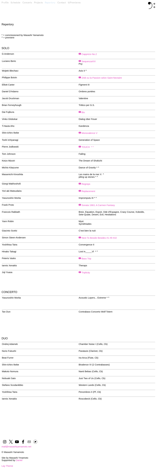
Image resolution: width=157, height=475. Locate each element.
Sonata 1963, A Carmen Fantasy (98, 205)
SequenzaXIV (88, 61)
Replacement (88, 191)
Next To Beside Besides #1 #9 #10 (99, 238)
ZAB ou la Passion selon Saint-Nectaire (102, 77)
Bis (83, 112)
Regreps (85, 184)
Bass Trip (86, 258)
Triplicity (85, 272)
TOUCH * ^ (87, 147)
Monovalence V (89, 133)
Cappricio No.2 (89, 54)
